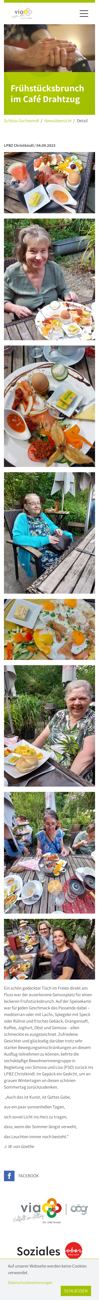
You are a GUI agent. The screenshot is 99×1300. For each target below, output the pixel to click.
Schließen (76, 1291)
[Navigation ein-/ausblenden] (84, 13)
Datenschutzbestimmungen (30, 1282)
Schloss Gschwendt (21, 121)
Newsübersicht (58, 121)
